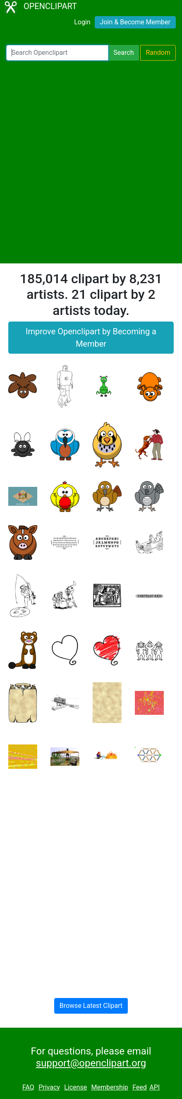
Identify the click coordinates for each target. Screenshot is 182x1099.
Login (82, 22)
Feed (139, 1087)
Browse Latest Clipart (91, 1006)
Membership (109, 1087)
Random (158, 52)
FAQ (28, 1087)
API (154, 1087)
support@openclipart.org (91, 1063)
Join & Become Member (135, 22)
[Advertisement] (91, 162)
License (75, 1087)
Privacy (49, 1087)
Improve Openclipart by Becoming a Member (91, 337)
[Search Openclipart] (57, 53)
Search (123, 52)
